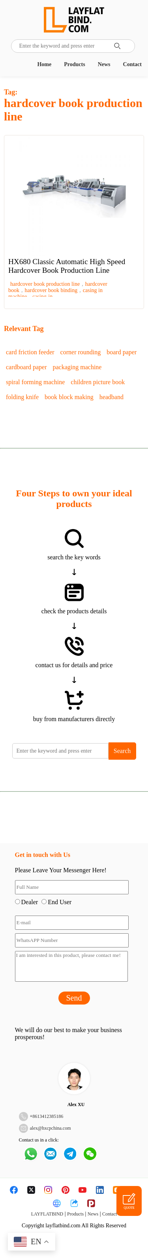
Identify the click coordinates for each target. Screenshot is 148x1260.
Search (122, 750)
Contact (132, 64)
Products (74, 64)
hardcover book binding (51, 290)
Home (44, 64)
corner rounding (80, 352)
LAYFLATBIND (47, 1214)
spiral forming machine (35, 382)
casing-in (42, 297)
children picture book (98, 382)
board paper (122, 352)
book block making (69, 397)
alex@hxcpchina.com (50, 1128)
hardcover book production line (45, 284)
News (104, 64)
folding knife (22, 397)
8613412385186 (47, 1116)
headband (111, 397)
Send (74, 998)
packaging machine (77, 367)
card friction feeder (30, 352)
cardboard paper (26, 367)
